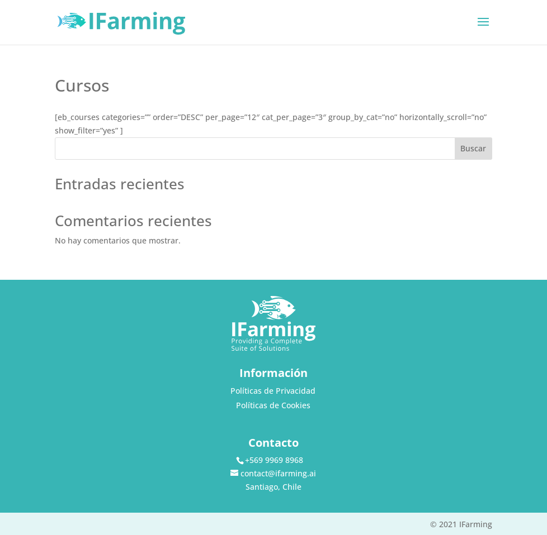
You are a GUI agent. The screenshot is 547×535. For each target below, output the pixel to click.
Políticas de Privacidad (272, 390)
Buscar (473, 148)
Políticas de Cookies (273, 405)
